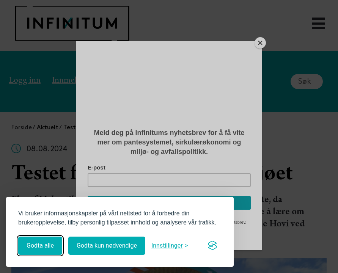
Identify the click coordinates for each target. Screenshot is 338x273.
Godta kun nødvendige (107, 245)
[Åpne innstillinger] (169, 245)
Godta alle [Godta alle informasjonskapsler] (40, 245)
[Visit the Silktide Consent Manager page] (212, 246)
